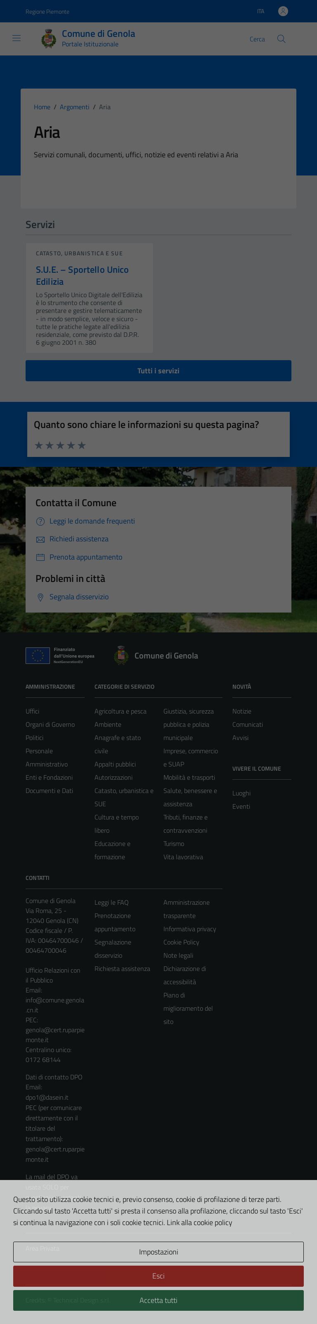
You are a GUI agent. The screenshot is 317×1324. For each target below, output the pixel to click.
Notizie (241, 711)
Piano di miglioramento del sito (188, 1008)
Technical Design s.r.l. (81, 1300)
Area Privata (42, 1248)
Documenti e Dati (49, 790)
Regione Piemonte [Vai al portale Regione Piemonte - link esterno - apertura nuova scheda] (47, 11)
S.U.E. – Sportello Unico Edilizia (82, 275)
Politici (34, 737)
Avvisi (240, 737)
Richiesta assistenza (122, 968)
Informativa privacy (189, 929)
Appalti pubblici (115, 764)
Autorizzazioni (113, 777)
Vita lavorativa (183, 857)
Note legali (178, 955)
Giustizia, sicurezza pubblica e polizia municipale (188, 724)
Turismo (173, 843)
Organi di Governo (50, 724)
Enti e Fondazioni (49, 777)
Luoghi (241, 793)
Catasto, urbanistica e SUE (79, 253)
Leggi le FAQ (112, 902)
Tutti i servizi (158, 370)
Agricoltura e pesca (121, 711)
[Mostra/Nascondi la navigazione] (16, 38)
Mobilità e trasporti (189, 777)
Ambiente (108, 724)
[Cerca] (281, 39)
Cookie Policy (181, 942)
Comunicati (247, 724)
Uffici (32, 711)
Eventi (241, 806)
